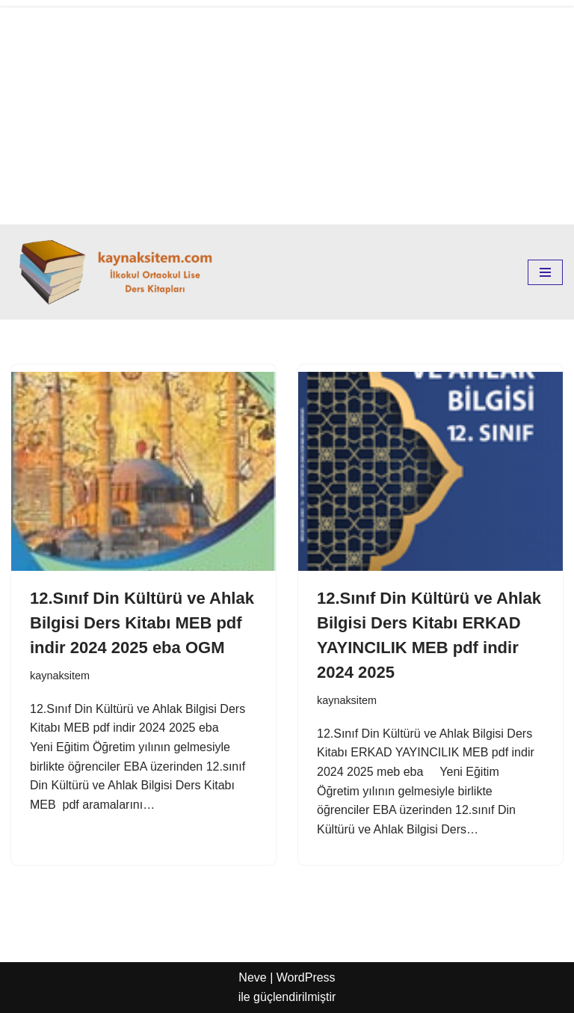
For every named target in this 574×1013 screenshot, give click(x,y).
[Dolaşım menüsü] (545, 272)
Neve (252, 977)
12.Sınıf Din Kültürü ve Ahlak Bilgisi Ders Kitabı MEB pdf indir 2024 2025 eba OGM (142, 623)
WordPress (306, 977)
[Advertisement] (287, 112)
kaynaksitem (60, 676)
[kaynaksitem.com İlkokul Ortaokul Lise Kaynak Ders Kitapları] (119, 272)
